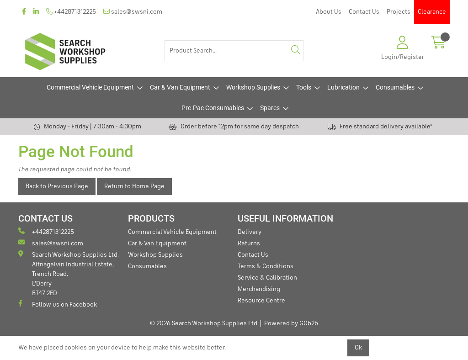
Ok (358, 347)
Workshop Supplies (253, 87)
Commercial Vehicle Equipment (90, 87)
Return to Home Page (134, 186)
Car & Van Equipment (180, 87)
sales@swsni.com (132, 11)
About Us (328, 12)
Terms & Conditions (265, 266)
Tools (303, 87)
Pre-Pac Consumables (212, 107)
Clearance (432, 12)
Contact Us (364, 12)
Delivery (249, 232)
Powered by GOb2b (291, 323)
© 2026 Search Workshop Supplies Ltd (203, 323)
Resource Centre (261, 300)
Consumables (395, 87)
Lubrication (343, 87)
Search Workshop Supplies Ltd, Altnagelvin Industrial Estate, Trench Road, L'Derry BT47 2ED (68, 273)
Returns (249, 243)
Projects (398, 12)
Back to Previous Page (57, 186)
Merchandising (259, 289)
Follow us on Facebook (57, 304)
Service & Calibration (267, 278)
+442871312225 (71, 11)
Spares (270, 107)
